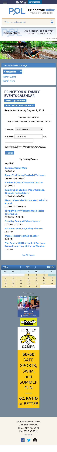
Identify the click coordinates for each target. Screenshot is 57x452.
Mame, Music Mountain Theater (22, 235)
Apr (28, 267)
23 (36, 283)
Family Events (9, 76)
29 (28, 286)
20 (13, 283)
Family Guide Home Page (15, 65)
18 (52, 280)
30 (36, 286)
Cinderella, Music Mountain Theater (24, 182)
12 (5, 280)
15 (28, 280)
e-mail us (29, 434)
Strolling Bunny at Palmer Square (22, 221)
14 (21, 280)
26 (5, 286)
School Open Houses (15, 100)
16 (36, 280)
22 (28, 283)
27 (13, 286)
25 (52, 283)
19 (5, 283)
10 (44, 277)
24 (44, 283)
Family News (9, 81)
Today (50, 267)
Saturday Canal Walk (16, 168)
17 (44, 280)
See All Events (28, 255)
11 (52, 277)
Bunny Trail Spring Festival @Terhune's (25, 175)
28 (21, 286)
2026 (5, 267)
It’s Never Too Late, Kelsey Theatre (24, 228)
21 (21, 283)
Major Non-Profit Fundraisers (19, 105)
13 (13, 280)
